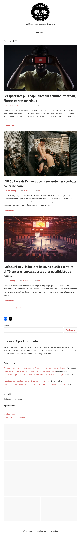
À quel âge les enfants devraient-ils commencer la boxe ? (27, 381)
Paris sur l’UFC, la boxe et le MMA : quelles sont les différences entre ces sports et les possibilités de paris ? (38, 271)
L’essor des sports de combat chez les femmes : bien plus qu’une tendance (34, 368)
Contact (7, 411)
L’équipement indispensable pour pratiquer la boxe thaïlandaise (30, 371)
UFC (43, 105)
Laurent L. (29, 105)
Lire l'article (9, 125)
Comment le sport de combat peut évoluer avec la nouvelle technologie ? (34, 374)
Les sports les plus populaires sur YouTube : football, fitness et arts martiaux (34, 384)
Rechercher (8, 326)
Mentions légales (11, 414)
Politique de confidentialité (15, 417)
